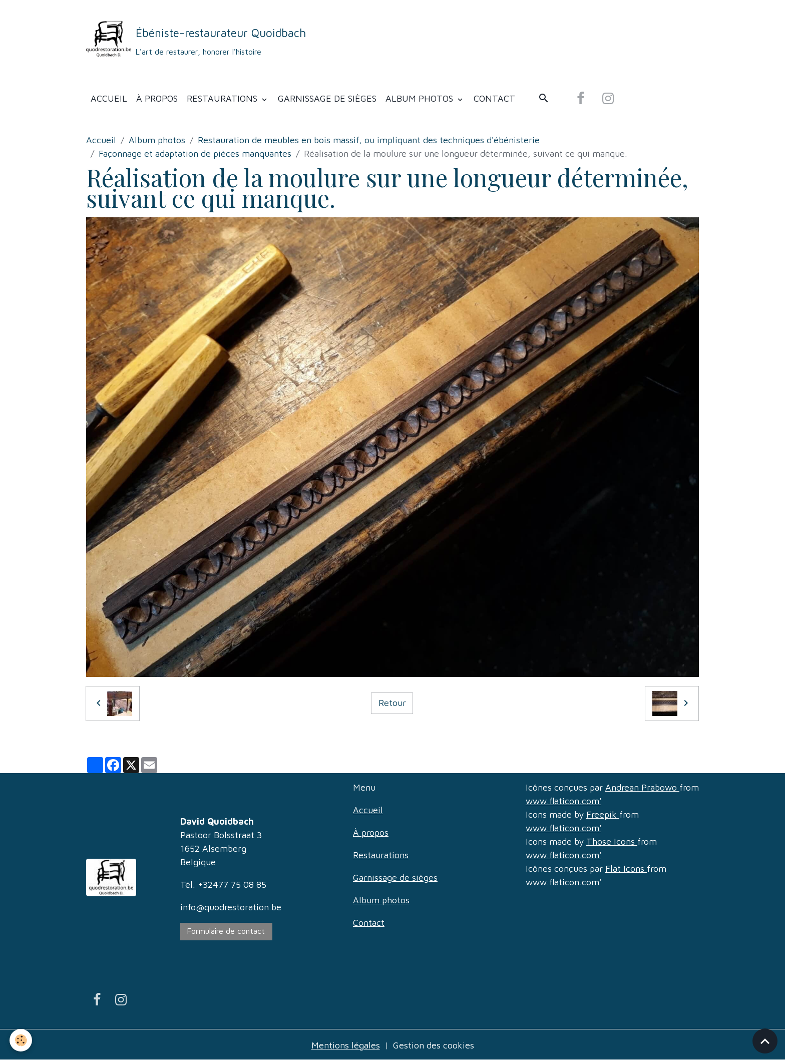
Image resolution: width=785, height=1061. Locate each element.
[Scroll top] (764, 1040)
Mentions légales (345, 1045)
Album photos (420, 98)
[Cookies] (21, 1040)
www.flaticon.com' (563, 801)
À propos (157, 98)
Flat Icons (626, 868)
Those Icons (611, 841)
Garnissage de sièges (327, 98)
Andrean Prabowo (642, 787)
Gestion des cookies (433, 1045)
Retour (392, 702)
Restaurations (223, 98)
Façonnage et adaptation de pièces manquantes (195, 153)
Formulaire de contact (226, 930)
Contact (494, 98)
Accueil (109, 98)
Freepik (602, 814)
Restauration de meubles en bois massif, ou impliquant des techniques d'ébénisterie (369, 140)
